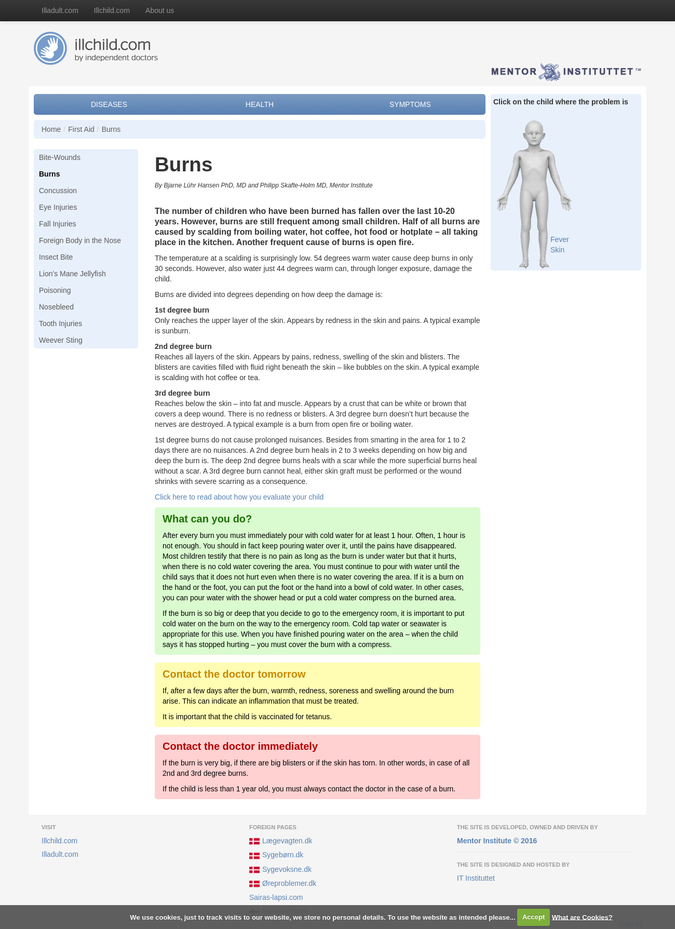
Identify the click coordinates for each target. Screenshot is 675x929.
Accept (533, 917)
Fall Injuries (57, 224)
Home (51, 129)
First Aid (81, 129)
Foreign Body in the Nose (80, 240)
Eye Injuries (58, 207)
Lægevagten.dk (281, 841)
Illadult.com (60, 10)
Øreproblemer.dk (282, 884)
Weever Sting (61, 340)
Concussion (58, 190)
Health (260, 104)
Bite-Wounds (59, 157)
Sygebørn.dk (276, 856)
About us (159, 10)
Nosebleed (56, 307)
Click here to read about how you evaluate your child (239, 497)
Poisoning (55, 290)
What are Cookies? (582, 917)
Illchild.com (112, 10)
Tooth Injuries (60, 323)
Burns (111, 129)
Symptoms (410, 104)
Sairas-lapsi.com (276, 897)
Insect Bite (56, 257)
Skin (557, 250)
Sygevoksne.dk (280, 870)
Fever (559, 239)
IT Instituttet (476, 878)
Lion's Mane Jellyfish (72, 274)
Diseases (109, 104)
